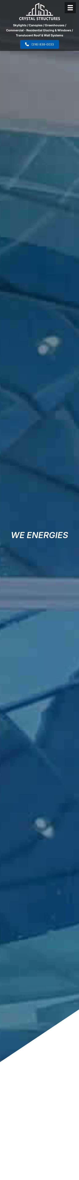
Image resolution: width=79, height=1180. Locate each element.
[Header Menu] (70, 7)
